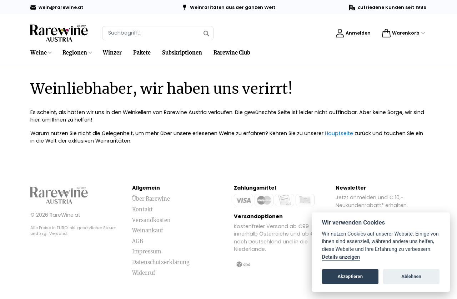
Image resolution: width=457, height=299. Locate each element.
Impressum (146, 251)
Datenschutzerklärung (161, 262)
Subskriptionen (182, 53)
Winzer (112, 53)
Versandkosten (151, 220)
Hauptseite (339, 133)
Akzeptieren (350, 276)
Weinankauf (147, 230)
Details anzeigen (341, 257)
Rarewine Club (232, 53)
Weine (38, 53)
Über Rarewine (151, 199)
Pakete (142, 53)
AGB (137, 241)
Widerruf (143, 273)
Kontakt (142, 209)
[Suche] (158, 33)
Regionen (74, 53)
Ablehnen (411, 276)
